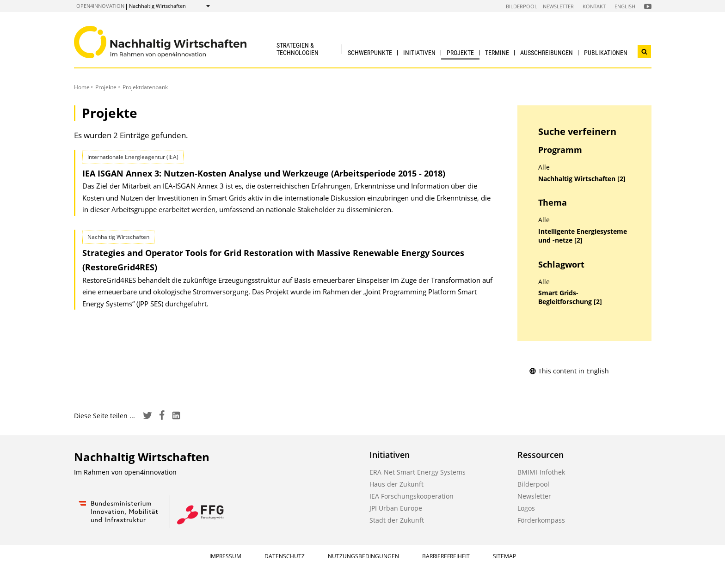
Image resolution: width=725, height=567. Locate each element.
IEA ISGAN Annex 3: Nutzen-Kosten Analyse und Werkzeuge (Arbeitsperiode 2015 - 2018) (263, 173)
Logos (526, 508)
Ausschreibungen (546, 52)
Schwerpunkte (370, 52)
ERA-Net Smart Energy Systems (417, 472)
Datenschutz (284, 556)
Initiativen (419, 52)
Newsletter (558, 6)
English (624, 6)
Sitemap (504, 556)
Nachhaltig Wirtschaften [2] (582, 179)
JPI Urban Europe (395, 508)
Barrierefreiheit (446, 556)
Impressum (225, 556)
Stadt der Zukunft (396, 520)
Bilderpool (521, 6)
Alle (544, 167)
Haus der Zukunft (396, 484)
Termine (497, 52)
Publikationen (605, 52)
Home (82, 87)
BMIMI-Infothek (541, 472)
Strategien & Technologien (297, 49)
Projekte (460, 52)
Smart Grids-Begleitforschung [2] (570, 297)
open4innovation (100, 5)
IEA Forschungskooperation (411, 496)
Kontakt (594, 6)
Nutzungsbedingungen (363, 556)
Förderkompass (541, 520)
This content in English (569, 370)
